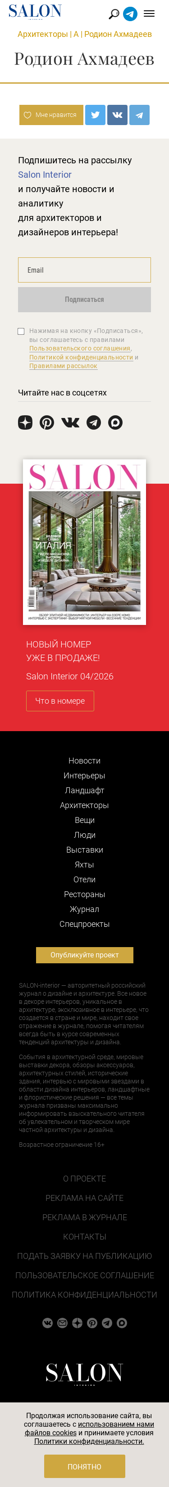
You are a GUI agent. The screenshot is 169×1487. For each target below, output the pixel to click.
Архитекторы (43, 34)
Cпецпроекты (84, 924)
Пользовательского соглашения (80, 348)
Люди (85, 835)
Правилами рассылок (63, 365)
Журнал (84, 909)
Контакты (84, 1236)
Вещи (85, 820)
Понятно (84, 1467)
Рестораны (84, 894)
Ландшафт (85, 790)
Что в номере (60, 700)
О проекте (84, 1178)
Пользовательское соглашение (84, 1275)
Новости (84, 760)
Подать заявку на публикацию (84, 1256)
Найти (114, 14)
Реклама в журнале (84, 1217)
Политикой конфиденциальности (81, 357)
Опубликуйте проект (84, 955)
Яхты (84, 864)
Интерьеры (84, 775)
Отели (84, 879)
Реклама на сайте (84, 1198)
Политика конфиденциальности (84, 1294)
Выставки (84, 849)
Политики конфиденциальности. (89, 1441)
